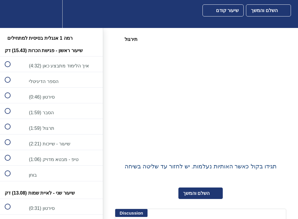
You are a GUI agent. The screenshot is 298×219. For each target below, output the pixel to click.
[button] (11, 14)
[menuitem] (51, 14)
